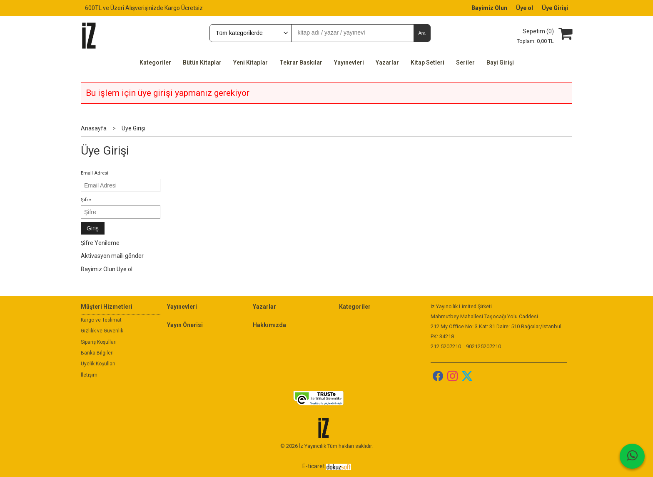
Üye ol (124, 269)
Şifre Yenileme (100, 243)
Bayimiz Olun (98, 269)
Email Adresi (94, 173)
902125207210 (483, 346)
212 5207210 (446, 346)
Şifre (86, 199)
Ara (421, 32)
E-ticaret (313, 466)
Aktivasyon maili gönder (112, 255)
